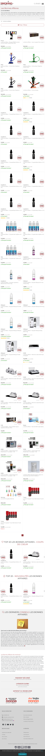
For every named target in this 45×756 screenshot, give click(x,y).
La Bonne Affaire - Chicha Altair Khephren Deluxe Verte (32, 67)
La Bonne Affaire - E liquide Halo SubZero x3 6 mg (33, 235)
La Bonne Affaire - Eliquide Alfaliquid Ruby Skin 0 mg (32, 331)
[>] (44, 557)
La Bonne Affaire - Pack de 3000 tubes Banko (33, 426)
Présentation (26, 732)
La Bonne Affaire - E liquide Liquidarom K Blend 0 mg (32, 259)
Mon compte (26, 717)
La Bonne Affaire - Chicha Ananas (30, 90)
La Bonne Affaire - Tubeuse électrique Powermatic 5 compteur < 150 (31, 451)
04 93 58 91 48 (5, 715)
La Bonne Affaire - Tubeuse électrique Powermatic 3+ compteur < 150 (9, 451)
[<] (0, 557)
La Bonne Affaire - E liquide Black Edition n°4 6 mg (33, 211)
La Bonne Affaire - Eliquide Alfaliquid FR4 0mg (33, 306)
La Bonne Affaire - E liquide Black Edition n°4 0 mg (11, 187)
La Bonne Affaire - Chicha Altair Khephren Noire (10, 91)
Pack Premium (26, 736)
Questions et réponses (6, 732)
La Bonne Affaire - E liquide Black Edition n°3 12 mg (11, 163)
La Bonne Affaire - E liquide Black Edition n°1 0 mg (11, 115)
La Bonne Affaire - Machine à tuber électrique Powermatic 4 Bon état (33, 379)
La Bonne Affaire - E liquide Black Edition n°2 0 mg (11, 139)
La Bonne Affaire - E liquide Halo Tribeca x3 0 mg (11, 259)
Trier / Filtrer (22, 25)
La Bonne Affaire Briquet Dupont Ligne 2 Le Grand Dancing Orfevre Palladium (33, 475)
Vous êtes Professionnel (28, 738)
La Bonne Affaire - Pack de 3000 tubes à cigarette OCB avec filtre (10, 427)
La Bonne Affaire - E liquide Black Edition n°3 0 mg (33, 139)
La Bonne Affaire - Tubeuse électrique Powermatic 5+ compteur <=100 (9, 475)
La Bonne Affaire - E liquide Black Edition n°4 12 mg (33, 187)
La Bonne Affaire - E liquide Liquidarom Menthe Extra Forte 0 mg (9, 283)
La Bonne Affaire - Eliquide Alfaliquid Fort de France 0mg (33, 283)
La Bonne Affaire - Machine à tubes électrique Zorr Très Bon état (33, 403)
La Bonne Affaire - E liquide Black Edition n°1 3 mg (33, 115)
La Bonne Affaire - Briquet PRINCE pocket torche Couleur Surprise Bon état (10, 43)
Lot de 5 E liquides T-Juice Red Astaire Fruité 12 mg (11, 523)
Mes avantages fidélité (28, 719)
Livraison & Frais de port (28, 721)
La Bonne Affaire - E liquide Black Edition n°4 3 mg (11, 211)
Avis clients (4, 738)
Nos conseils (4, 736)
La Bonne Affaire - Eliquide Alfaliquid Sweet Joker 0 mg (10, 355)
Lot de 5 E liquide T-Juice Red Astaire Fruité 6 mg (33, 499)
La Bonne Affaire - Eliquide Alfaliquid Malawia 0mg (11, 331)
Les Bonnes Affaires (7, 21)
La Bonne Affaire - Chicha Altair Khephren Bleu (10, 67)
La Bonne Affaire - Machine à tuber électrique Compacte (33, 355)
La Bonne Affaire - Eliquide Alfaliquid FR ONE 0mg (11, 307)
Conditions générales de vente (30, 743)
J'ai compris (22, 754)
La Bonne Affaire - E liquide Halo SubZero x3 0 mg (11, 235)
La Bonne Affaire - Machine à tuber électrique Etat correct (11, 379)
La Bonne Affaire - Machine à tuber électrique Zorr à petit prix (11, 403)
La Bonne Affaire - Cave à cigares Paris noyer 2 (33, 42)
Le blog (3, 734)
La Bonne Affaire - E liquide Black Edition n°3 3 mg (33, 163)
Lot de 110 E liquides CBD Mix (7, 498)
